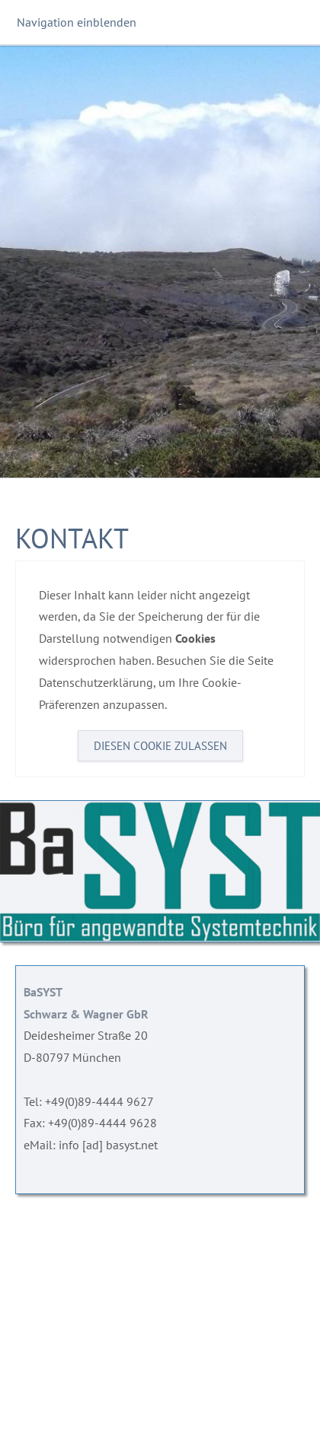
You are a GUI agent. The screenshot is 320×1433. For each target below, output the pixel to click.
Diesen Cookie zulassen (160, 746)
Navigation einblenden (76, 22)
